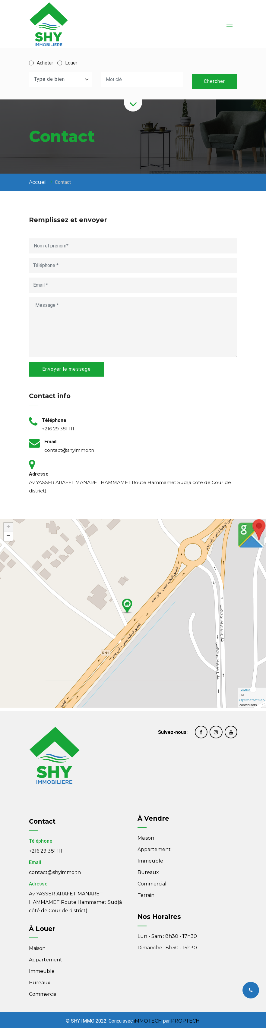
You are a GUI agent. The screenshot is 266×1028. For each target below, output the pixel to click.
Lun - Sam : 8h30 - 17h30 (167, 905)
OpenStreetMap (251, 632)
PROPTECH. (186, 1019)
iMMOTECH (148, 1019)
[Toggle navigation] (229, 24)
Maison (146, 801)
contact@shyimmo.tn (55, 905)
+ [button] (8, 459)
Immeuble (150, 824)
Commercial (152, 847)
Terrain (146, 859)
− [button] (8, 468)
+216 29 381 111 (45, 884)
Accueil (38, 180)
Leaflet (244, 622)
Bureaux (148, 836)
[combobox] (60, 79)
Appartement (154, 813)
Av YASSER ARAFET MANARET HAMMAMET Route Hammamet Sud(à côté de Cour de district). (75, 935)
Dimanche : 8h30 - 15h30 (167, 917)
